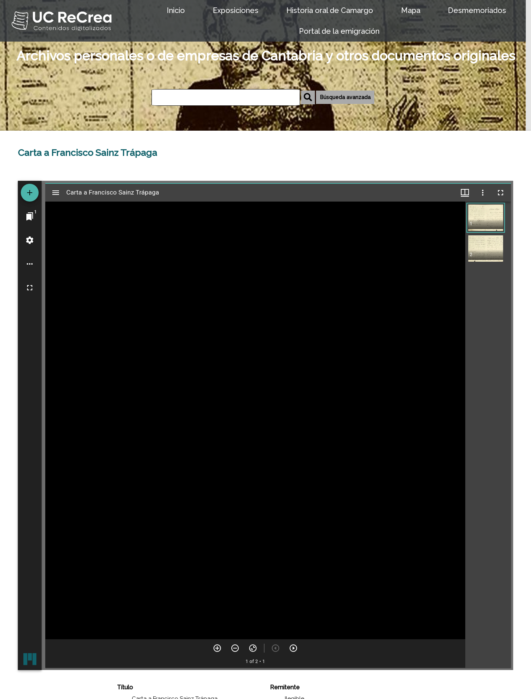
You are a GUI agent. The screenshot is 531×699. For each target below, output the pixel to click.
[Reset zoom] (253, 648)
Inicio (176, 10)
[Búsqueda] (226, 97)
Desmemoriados (477, 10)
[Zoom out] (235, 648)
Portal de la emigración (339, 31)
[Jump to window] (30, 216)
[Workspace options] (30, 264)
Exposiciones (235, 10)
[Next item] (293, 648)
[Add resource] (30, 193)
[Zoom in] (217, 648)
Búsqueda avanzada (345, 97)
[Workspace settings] (30, 240)
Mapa (410, 10)
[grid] (488, 435)
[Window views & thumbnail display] (465, 193)
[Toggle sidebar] (56, 193)
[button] (485, 218)
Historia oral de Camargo (329, 10)
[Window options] (483, 193)
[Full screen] (30, 288)
